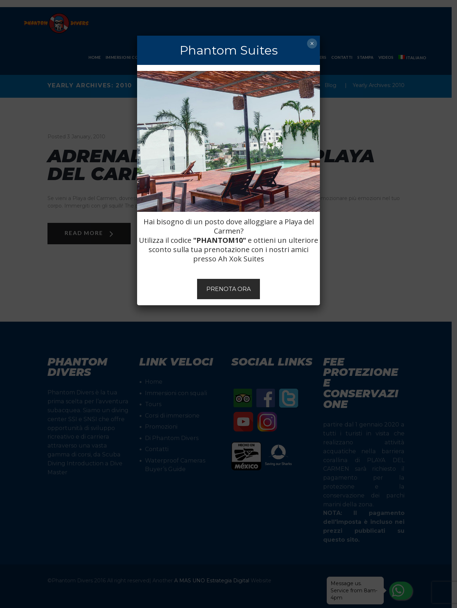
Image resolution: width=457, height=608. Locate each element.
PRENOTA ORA (228, 289)
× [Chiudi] (312, 43)
